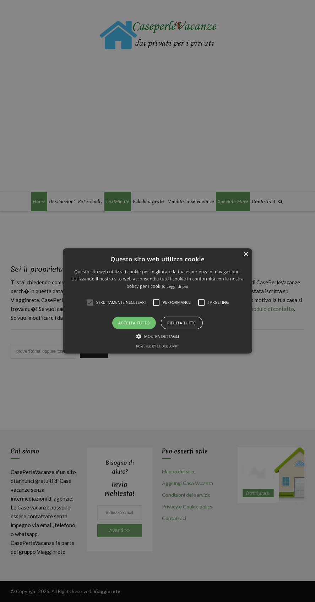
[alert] (157, 301)
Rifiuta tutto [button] (181, 323)
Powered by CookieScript (157, 346)
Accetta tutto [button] (134, 323)
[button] (157, 300)
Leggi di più (178, 286)
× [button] (246, 254)
